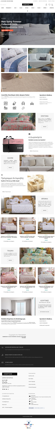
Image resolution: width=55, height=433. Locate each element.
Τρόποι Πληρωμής (32, 381)
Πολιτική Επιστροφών (32, 387)
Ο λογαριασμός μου (5, 396)
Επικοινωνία (4, 404)
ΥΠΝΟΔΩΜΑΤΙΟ (9, 8)
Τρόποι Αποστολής (32, 384)
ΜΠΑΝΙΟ (33, 8)
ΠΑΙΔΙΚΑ (39, 8)
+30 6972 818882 (10, 1)
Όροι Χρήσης (31, 378)
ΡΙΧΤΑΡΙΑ (33, 68)
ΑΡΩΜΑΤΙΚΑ (52, 7)
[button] (9, 241)
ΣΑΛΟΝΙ (22, 8)
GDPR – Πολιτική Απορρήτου (7, 407)
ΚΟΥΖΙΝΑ (27, 8)
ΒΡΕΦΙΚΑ (46, 8)
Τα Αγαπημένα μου (5, 401)
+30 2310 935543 (4, 1)
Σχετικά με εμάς (31, 375)
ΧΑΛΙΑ (16, 8)
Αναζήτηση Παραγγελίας (6, 398)
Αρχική (2, 7)
